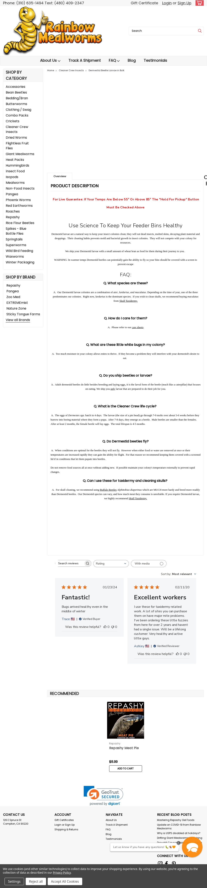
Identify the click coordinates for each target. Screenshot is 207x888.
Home (50, 70)
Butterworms (16, 104)
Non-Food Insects (20, 188)
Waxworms (15, 256)
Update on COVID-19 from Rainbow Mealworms (179, 826)
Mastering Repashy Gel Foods (175, 820)
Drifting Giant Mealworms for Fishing (179, 838)
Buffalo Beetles (108, 489)
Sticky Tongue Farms (23, 314)
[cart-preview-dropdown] (198, 3)
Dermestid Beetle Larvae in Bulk (106, 70)
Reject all (36, 881)
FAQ (114, 60)
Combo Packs (17, 115)
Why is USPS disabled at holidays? (178, 833)
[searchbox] (69, 563)
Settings (14, 881)
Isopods (12, 177)
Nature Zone (16, 308)
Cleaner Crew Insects (17, 129)
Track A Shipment (84, 60)
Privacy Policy (62, 872)
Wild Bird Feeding (19, 250)
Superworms (16, 245)
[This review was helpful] (105, 627)
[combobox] (166, 31)
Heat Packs (15, 159)
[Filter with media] (149, 563)
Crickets (12, 121)
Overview (59, 176)
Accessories (15, 86)
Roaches (13, 211)
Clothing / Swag (18, 109)
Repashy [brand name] (115, 743)
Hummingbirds (17, 165)
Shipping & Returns (66, 829)
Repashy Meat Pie (124, 748)
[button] (192, 847)
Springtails (14, 239)
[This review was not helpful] (112, 627)
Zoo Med (13, 297)
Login (167, 3)
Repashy (13, 217)
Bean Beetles (16, 92)
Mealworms (15, 182)
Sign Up (184, 3)
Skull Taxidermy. (128, 300)
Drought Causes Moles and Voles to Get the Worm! (179, 844)
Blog (132, 60)
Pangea (12, 194)
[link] (103, 795)
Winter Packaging (20, 262)
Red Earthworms (19, 205)
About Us (50, 60)
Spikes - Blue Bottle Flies (16, 231)
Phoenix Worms (18, 200)
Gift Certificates (64, 820)
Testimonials (155, 60)
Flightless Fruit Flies (17, 146)
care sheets (137, 327)
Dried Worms (16, 137)
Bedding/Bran (17, 98)
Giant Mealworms (20, 154)
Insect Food (15, 171)
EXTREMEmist (17, 302)
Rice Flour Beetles (20, 223)
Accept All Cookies (65, 881)
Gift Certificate (144, 3)
